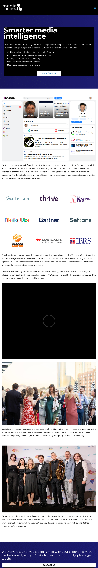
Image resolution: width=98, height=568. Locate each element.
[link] (49, 97)
